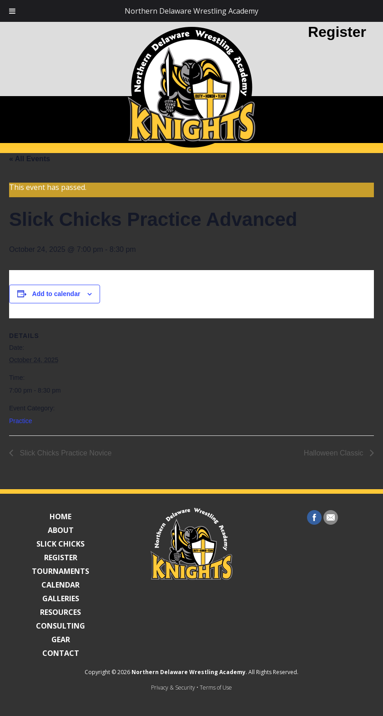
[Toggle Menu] (12, 11)
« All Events (29, 159)
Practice (20, 420)
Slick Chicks (60, 544)
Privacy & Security (173, 687)
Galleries (60, 598)
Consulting (60, 626)
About (61, 530)
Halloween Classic (334, 453)
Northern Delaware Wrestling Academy (188, 672)
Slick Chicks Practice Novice (64, 453)
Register (337, 32)
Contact (60, 653)
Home (60, 516)
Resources (60, 612)
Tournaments (60, 571)
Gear (60, 639)
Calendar (60, 585)
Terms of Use (216, 687)
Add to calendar (56, 293)
